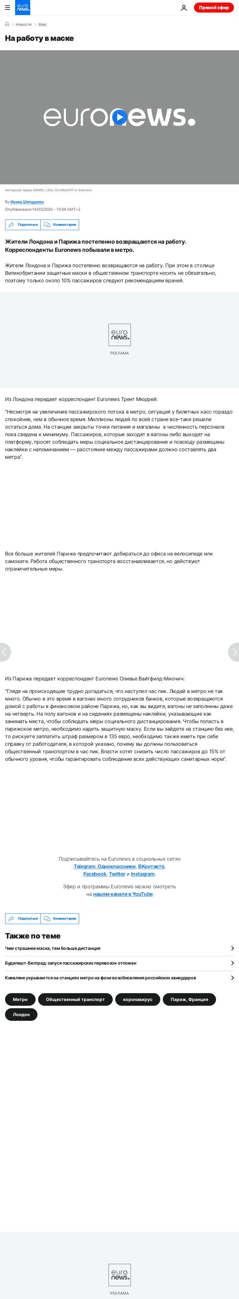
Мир (42, 24)
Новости (23, 24)
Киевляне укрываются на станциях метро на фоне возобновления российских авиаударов (100, 977)
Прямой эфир (214, 7)
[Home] (7, 24)
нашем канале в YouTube (123, 894)
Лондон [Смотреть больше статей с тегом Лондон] (21, 1014)
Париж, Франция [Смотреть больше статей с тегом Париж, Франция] (189, 999)
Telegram (84, 866)
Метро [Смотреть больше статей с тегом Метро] (20, 999)
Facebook (94, 874)
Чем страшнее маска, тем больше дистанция (52, 948)
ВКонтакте (151, 866)
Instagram (142, 874)
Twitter (117, 874)
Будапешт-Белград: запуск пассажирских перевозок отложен (70, 963)
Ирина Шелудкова (26, 201)
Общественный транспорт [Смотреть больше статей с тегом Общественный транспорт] (75, 999)
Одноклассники (116, 866)
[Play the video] (119, 117)
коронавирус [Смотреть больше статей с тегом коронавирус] (137, 999)
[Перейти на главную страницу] (22, 7)
